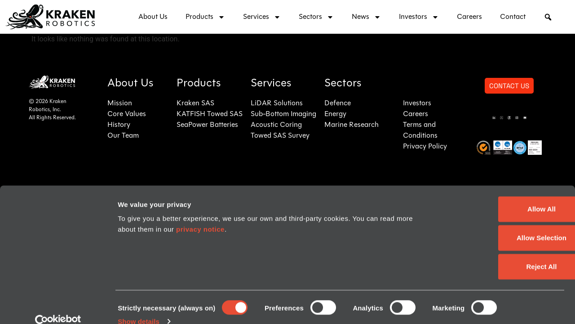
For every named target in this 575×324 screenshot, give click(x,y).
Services (262, 17)
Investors (419, 17)
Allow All (500, 194)
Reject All (500, 251)
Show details (138, 306)
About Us (153, 17)
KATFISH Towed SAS (210, 114)
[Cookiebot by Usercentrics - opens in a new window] (58, 306)
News (366, 17)
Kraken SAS (195, 103)
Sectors (316, 17)
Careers (469, 17)
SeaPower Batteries (207, 125)
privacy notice (200, 214)
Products (205, 17)
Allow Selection (500, 222)
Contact (513, 17)
